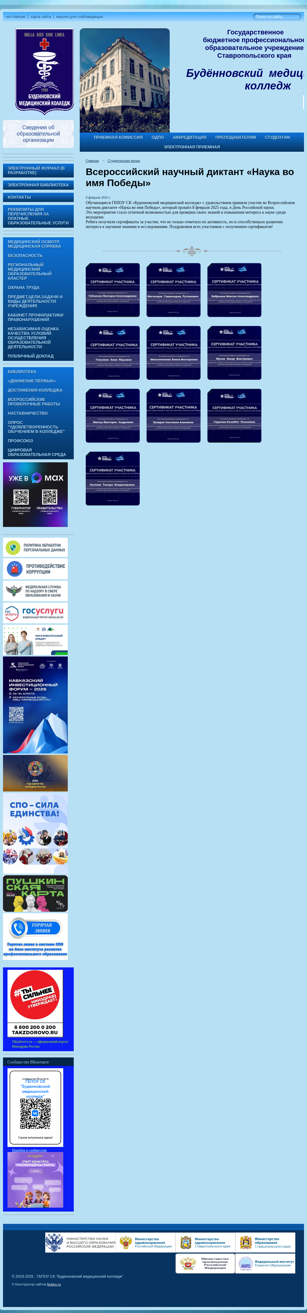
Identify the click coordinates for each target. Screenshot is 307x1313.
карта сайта (41, 17)
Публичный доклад (31, 356)
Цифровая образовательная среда (37, 452)
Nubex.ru (54, 1284)
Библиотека (22, 372)
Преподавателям (235, 137)
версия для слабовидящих (79, 17)
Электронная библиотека (38, 185)
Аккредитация (190, 137)
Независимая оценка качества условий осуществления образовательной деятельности (33, 338)
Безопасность (25, 255)
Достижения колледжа (35, 390)
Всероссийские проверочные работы (34, 401)
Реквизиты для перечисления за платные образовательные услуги (38, 216)
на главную (15, 17)
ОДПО (158, 137)
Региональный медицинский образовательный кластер (30, 272)
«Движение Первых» (32, 381)
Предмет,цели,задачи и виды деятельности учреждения (35, 301)
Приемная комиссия (118, 137)
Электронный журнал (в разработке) (36, 170)
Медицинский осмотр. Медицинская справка (34, 244)
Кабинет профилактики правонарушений (35, 317)
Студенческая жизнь (124, 160)
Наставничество (28, 413)
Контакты (19, 197)
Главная (92, 160)
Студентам (277, 137)
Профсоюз (20, 441)
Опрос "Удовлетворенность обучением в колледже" (36, 427)
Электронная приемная (192, 147)
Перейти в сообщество (29, 1150)
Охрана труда (24, 287)
